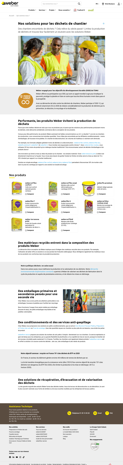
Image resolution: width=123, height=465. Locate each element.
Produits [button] (32, 10)
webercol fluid (67, 162)
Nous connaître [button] (65, 10)
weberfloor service (96, 339)
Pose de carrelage (39, 328)
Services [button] (42, 10)
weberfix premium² (24, 145)
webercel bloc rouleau (91, 145)
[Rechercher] (59, 4)
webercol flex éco (94, 143)
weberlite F (34, 145)
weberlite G (44, 145)
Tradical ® (79, 10)
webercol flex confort (81, 143)
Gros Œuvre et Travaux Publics (85, 326)
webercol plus (57, 162)
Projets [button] (52, 10)
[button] (97, 4)
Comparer (30, 194)
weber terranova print (89, 154)
